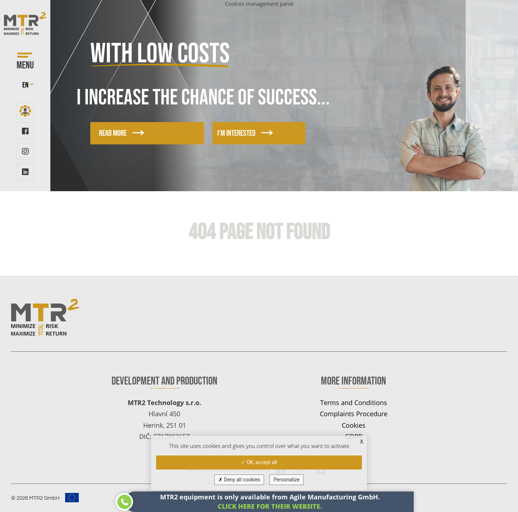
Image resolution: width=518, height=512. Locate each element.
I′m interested (234, 133)
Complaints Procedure (353, 413)
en (25, 85)
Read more (121, 133)
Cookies (353, 425)
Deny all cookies (239, 479)
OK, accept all (259, 462)
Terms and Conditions (353, 402)
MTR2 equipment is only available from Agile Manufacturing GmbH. (270, 501)
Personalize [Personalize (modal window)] (286, 479)
